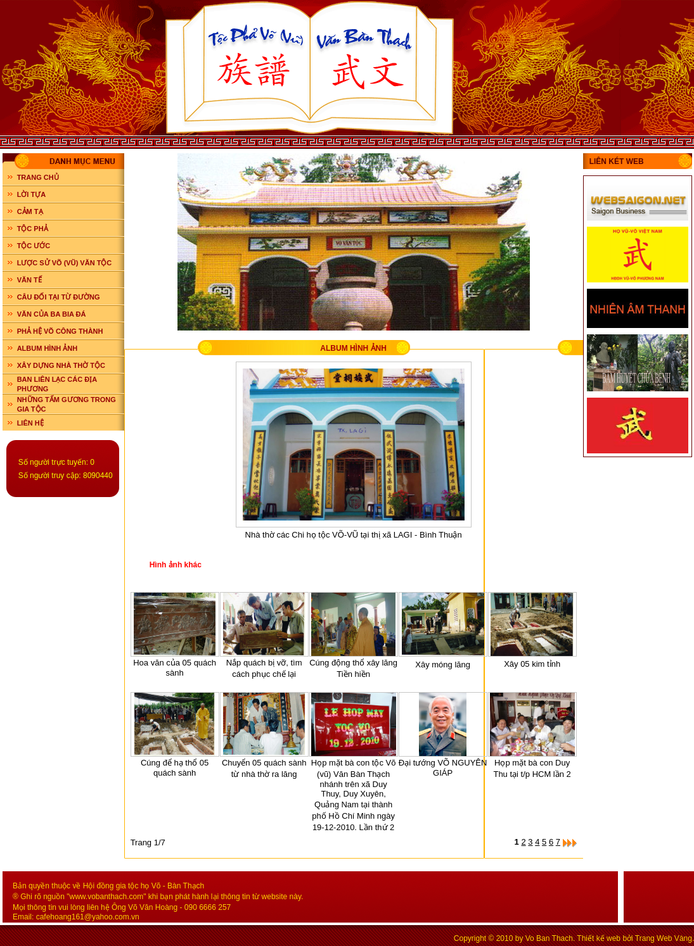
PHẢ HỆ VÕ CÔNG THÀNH (60, 331)
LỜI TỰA (31, 194)
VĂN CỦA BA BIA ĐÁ (51, 314)
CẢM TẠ (30, 211)
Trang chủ (38, 177)
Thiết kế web (598, 938)
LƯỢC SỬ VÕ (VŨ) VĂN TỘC (64, 263)
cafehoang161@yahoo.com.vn (87, 916)
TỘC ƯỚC (34, 245)
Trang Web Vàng (663, 938)
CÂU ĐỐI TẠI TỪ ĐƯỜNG (58, 297)
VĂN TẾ (29, 280)
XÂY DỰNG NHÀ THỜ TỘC (61, 365)
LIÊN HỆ (30, 423)
